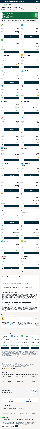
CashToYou (24, 318)
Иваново (9, 381)
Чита (8, 379)
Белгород (3, 379)
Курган (23, 379)
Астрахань (3, 378)
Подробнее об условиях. (16, 424)
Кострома (24, 376)
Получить (12, 36)
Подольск (33, 379)
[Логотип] (20, 417)
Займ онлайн (4, 20)
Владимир (9, 376)
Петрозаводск (18, 379)
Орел (33, 383)
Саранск (33, 376)
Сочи (23, 378)
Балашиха (33, 378)
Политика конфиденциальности (7, 413)
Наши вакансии (33, 413)
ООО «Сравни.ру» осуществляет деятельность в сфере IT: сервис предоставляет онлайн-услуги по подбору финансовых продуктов (18, 420)
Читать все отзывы (4, 329)
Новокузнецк (18, 381)
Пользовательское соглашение (30, 411)
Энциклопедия (16, 413)
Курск (23, 381)
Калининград (10, 383)
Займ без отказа (18, 20)
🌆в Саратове (13, 368)
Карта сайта (22, 413)
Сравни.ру (3, 368)
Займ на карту (11, 20)
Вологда (9, 378)
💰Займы (7, 368)
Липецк (23, 383)
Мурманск (33, 381)
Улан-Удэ (3, 383)
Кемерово (18, 383)
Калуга (17, 378)
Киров (17, 376)
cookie (8, 425)
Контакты (7, 411)
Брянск (3, 381)
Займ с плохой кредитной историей (30, 20)
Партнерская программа (14, 411)
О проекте (3, 411)
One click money (8, 318)
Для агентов (21, 411)
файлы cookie (13, 422)
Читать (10, 324)
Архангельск (4, 376)
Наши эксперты (27, 413)
